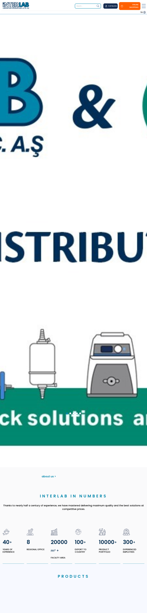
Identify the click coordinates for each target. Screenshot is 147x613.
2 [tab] (70, 389)
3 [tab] (74, 389)
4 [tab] (77, 389)
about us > (49, 451)
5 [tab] (80, 389)
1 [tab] (67, 389)
